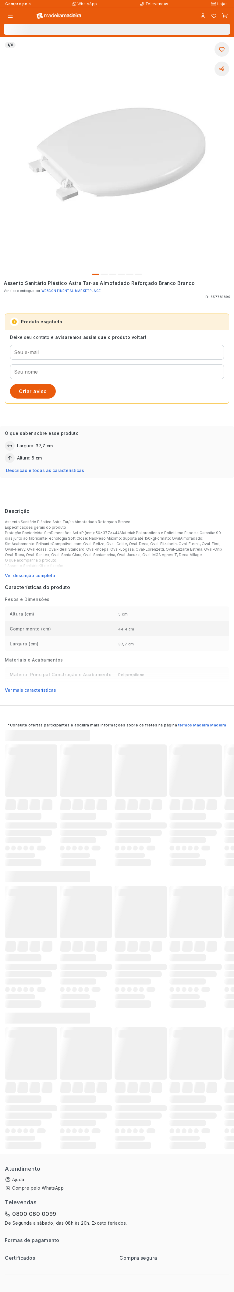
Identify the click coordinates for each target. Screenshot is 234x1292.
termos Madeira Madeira (202, 725)
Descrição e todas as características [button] (45, 470)
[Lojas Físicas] (220, 4)
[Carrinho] (224, 15)
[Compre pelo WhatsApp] (85, 4)
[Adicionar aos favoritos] (221, 49)
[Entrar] (202, 15)
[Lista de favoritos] (213, 15)
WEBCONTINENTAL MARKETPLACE (71, 291)
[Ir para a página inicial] (59, 16)
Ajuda (18, 1179)
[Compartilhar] (221, 69)
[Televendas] (155, 4)
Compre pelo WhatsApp (38, 1188)
